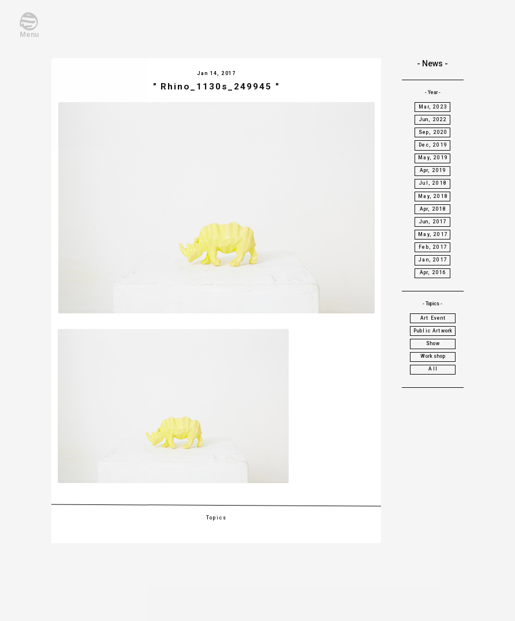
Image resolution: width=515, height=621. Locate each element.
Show (433, 343)
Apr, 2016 (433, 272)
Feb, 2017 (433, 247)
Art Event (433, 318)
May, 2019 (433, 157)
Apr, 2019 (433, 170)
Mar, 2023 (433, 107)
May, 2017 (433, 234)
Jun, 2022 (433, 119)
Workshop (433, 356)
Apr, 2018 (433, 209)
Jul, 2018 (433, 183)
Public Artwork (433, 331)
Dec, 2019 (433, 145)
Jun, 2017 (433, 222)
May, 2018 (433, 196)
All (433, 369)
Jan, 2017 (433, 260)
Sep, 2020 (433, 132)
